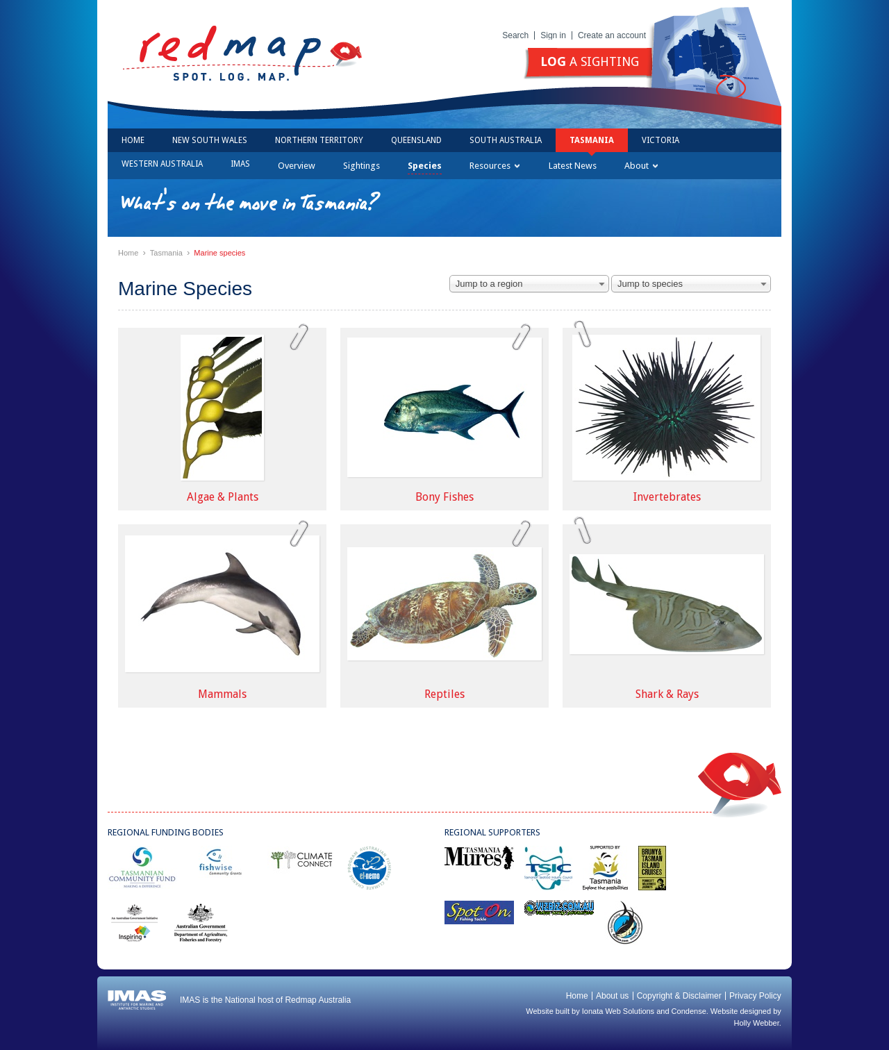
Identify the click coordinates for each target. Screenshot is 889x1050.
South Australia (506, 140)
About (641, 165)
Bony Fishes (444, 496)
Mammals (222, 694)
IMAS (240, 164)
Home (133, 140)
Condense (689, 1011)
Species (425, 165)
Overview (296, 165)
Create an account (612, 35)
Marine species (219, 253)
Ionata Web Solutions (618, 1011)
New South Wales (209, 140)
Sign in (553, 35)
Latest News (573, 165)
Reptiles (444, 694)
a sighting (589, 61)
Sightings (361, 165)
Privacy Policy (755, 996)
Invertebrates (667, 496)
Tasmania (592, 140)
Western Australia (162, 164)
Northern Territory (319, 140)
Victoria (660, 140)
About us (612, 996)
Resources (495, 165)
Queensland (416, 140)
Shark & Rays (667, 694)
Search (515, 35)
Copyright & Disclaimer (679, 996)
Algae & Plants (222, 496)
